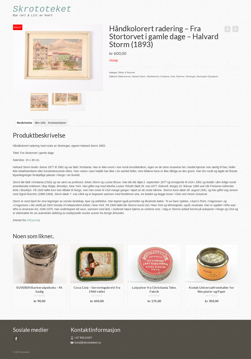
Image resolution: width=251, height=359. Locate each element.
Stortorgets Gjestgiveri (207, 76)
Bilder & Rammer (126, 72)
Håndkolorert (153, 76)
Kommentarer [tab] (57, 122)
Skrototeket (42, 9)
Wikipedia (33, 220)
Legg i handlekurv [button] (40, 307)
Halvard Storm (139, 76)
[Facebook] (16, 339)
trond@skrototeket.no (86, 342)
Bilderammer (124, 76)
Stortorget (190, 76)
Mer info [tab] (40, 122)
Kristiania (164, 76)
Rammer (180, 76)
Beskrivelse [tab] (24, 122)
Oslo (173, 76)
